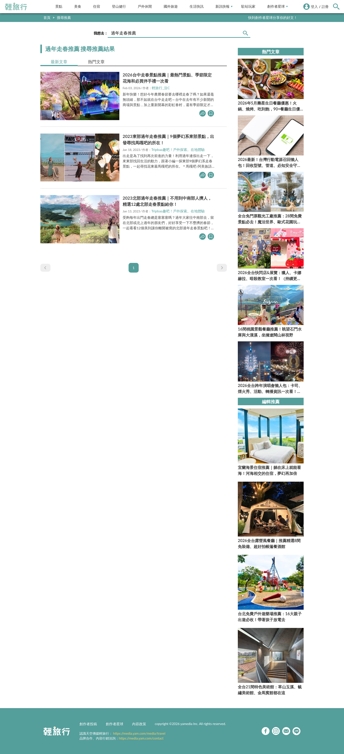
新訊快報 (224, 6)
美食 (77, 6)
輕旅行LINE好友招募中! (279, 17)
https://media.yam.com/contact (141, 738)
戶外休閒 (145, 6)
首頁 (46, 17)
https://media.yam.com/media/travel (139, 733)
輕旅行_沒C (161, 88)
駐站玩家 (248, 6)
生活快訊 (197, 6)
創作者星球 (277, 6)
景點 (58, 6)
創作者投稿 (88, 724)
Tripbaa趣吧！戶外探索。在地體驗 (178, 149)
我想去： (101, 33)
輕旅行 (16, 6)
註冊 (325, 6)
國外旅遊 (171, 6)
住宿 (96, 6)
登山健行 (119, 6)
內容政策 (139, 724)
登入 (314, 6)
